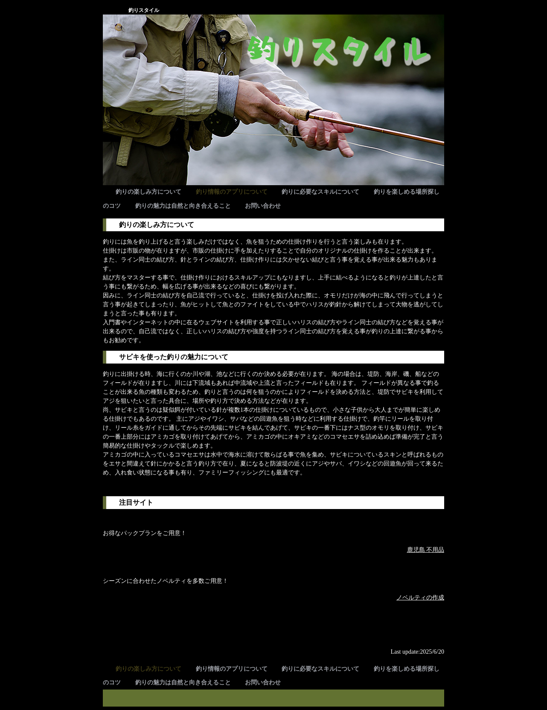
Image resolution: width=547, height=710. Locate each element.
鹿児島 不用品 (426, 550)
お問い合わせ (263, 206)
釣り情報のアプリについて (232, 192)
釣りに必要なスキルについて (320, 192)
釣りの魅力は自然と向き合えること (183, 206)
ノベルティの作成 (420, 597)
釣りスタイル (143, 10)
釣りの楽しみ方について (148, 192)
